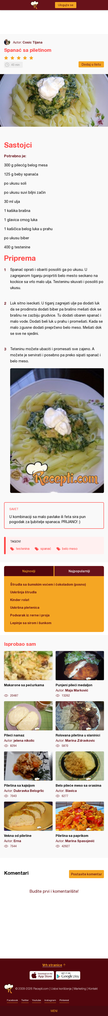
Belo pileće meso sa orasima (80, 774)
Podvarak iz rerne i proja (30, 615)
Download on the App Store (42, 975)
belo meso (70, 548)
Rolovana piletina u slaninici (80, 724)
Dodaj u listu (91, 64)
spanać (45, 548)
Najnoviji (28, 571)
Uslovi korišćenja (61, 988)
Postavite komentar (86, 874)
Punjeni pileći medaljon (80, 674)
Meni (54, 1011)
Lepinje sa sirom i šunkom (30, 623)
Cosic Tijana (32, 42)
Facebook (12, 1000)
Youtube (36, 1000)
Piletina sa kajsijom (28, 774)
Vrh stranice (52, 965)
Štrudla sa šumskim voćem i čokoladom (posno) (48, 584)
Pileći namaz (28, 724)
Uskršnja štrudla (23, 592)
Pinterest (64, 1000)
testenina (22, 548)
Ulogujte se (65, 5)
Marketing (80, 988)
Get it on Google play (68, 975)
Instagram (50, 1000)
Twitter (25, 1000)
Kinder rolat (19, 600)
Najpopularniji (79, 571)
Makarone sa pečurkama (28, 674)
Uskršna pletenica (24, 607)
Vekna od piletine (28, 825)
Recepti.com (8, 989)
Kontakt (93, 988)
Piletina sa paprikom (80, 825)
